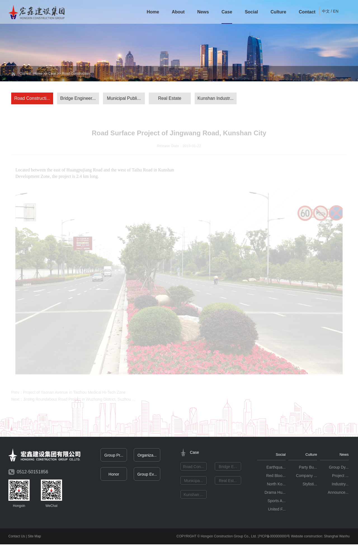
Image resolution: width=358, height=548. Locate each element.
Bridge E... (228, 468)
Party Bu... (308, 468)
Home (153, 12)
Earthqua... (276, 468)
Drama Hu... (275, 493)
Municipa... (193, 482)
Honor (114, 475)
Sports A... (277, 502)
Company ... (306, 476)
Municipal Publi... (124, 98)
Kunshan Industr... (215, 98)
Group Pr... (113, 456)
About (178, 12)
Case (227, 12)
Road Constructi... (32, 98)
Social (251, 12)
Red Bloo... (276, 476)
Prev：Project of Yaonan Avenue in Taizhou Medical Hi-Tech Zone (68, 393)
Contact (307, 12)
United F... (277, 510)
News (203, 12)
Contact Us (16, 537)
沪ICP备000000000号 (274, 537)
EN (335, 11)
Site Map (34, 537)
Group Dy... (339, 468)
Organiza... (147, 456)
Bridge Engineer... (78, 98)
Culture (278, 12)
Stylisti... (310, 485)
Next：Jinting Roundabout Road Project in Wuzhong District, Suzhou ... (73, 400)
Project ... (340, 476)
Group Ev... (147, 475)
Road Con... (193, 468)
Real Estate (169, 98)
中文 (326, 11)
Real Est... (228, 482)
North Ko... (276, 485)
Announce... (338, 493)
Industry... (340, 485)
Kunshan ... (193, 495)
